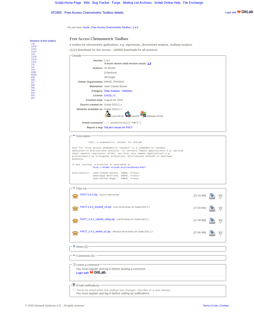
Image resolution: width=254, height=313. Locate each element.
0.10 (33, 72)
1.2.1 (34, 62)
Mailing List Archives (137, 2)
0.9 (33, 77)
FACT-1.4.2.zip (89, 200)
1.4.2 (34, 46)
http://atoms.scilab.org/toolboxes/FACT (119, 171)
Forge (116, 2)
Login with (239, 12)
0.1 (33, 98)
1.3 (33, 54)
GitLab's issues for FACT (118, 127)
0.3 (33, 93)
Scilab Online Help (167, 2)
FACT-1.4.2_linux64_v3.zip (96, 212)
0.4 (33, 90)
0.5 (33, 87)
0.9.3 (34, 74)
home (86, 27)
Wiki (87, 2)
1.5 (33, 44)
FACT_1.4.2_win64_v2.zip (95, 237)
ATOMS (56, 12)
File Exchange (193, 2)
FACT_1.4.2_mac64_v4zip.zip (97, 225)
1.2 (33, 64)
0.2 (33, 95)
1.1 (33, 67)
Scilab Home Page (68, 2)
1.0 (33, 69)
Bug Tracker (100, 2)
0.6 (33, 85)
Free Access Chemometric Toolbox (110, 27)
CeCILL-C (110, 95)
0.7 (33, 82)
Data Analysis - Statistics (118, 90)
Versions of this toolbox (43, 40)
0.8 (33, 80)
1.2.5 (34, 56)
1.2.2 (34, 59)
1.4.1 (34, 49)
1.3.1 (34, 51)
